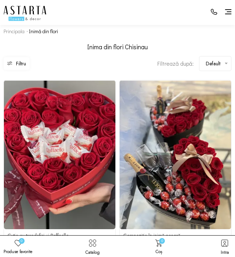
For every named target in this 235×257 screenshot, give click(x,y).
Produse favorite (18, 246)
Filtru (16, 63)
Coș (159, 246)
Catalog (92, 246)
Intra (224, 246)
